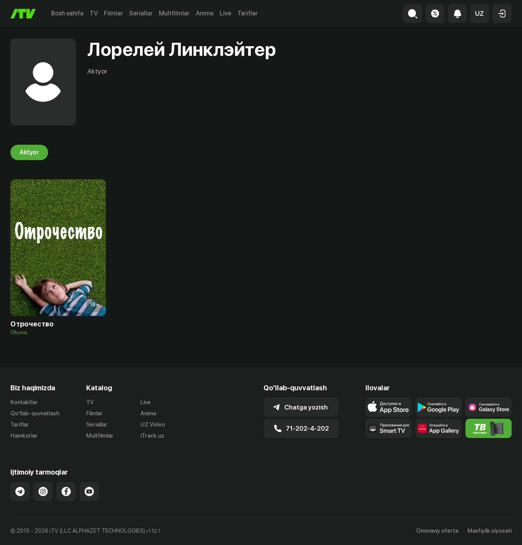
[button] (479, 13)
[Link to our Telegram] (20, 491)
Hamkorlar (24, 435)
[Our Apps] (388, 428)
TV (94, 13)
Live (225, 13)
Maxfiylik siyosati (489, 530)
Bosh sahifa (67, 13)
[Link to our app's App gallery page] (438, 428)
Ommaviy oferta (437, 530)
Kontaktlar (24, 402)
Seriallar (141, 13)
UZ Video (152, 424)
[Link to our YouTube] (89, 491)
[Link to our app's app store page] (388, 407)
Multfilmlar (174, 13)
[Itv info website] (488, 428)
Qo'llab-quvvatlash (34, 413)
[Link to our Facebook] (66, 491)
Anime (204, 13)
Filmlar (113, 13)
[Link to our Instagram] (43, 491)
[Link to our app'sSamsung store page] (488, 407)
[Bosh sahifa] (23, 13)
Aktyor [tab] (29, 152)
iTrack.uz (152, 435)
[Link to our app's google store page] (438, 407)
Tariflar (247, 13)
